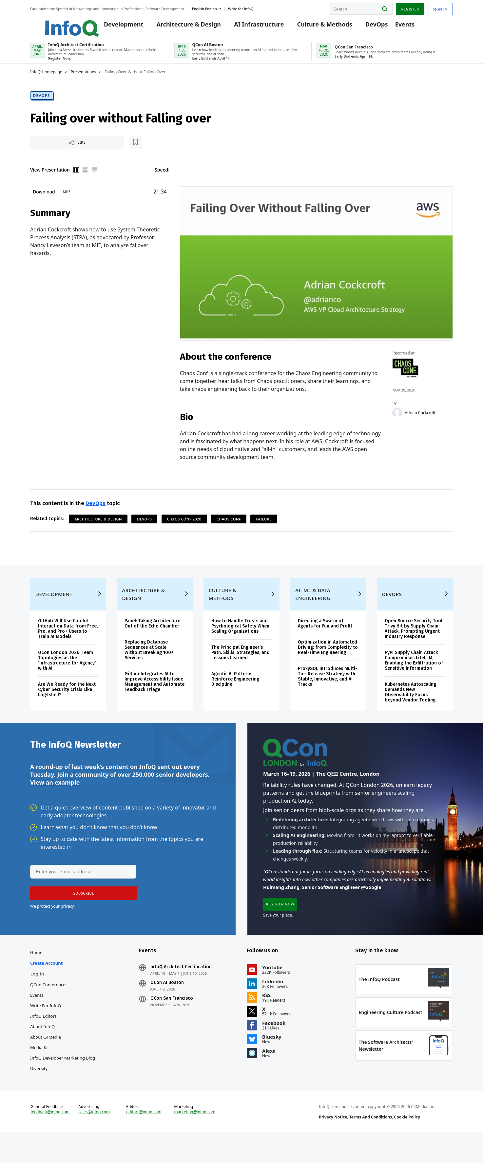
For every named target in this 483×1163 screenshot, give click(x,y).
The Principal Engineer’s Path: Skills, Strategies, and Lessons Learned (240, 666)
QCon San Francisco (171, 1019)
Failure (263, 526)
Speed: (162, 176)
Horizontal (85, 177)
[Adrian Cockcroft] (397, 420)
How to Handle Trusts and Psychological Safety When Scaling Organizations (240, 640)
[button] (81, 911)
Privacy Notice (333, 1144)
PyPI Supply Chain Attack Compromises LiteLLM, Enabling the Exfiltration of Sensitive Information (414, 674)
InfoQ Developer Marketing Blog (62, 1079)
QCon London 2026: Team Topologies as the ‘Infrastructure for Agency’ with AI (67, 674)
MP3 (66, 198)
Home (36, 974)
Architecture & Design (179, 27)
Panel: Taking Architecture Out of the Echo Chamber (152, 637)
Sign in (440, 7)
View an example (55, 800)
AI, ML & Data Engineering (312, 608)
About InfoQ (42, 1048)
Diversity (39, 1090)
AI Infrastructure (250, 27)
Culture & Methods (315, 27)
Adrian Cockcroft (420, 420)
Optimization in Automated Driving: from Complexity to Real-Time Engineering (328, 661)
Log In (37, 995)
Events (395, 27)
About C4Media (45, 1058)
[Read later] (69, 148)
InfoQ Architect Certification (181, 988)
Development (114, 27)
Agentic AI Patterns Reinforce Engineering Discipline (235, 693)
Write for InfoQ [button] (241, 7)
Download (44, 198)
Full (95, 177)
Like (48, 148)
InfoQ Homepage (46, 77)
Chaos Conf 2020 (184, 526)
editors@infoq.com (143, 1139)
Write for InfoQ (45, 1027)
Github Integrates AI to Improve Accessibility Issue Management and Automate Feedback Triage (154, 695)
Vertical (76, 177)
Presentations (83, 77)
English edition (204, 7)
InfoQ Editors (43, 1037)
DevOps (367, 27)
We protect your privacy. (52, 924)
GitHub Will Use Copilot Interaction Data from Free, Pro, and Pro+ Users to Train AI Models (68, 642)
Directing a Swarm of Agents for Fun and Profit (325, 637)
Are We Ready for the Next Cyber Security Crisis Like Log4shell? (67, 703)
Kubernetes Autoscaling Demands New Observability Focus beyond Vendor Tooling (410, 706)
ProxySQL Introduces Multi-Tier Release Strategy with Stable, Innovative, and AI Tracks (327, 690)
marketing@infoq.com (194, 1139)
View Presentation (50, 176)
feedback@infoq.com (49, 1139)
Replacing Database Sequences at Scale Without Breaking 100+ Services (149, 663)
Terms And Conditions (370, 1144)
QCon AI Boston (167, 1004)
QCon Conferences (49, 1006)
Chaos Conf (229, 526)
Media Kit (39, 1069)
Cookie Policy (407, 1144)
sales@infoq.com (94, 1139)
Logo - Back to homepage (57, 23)
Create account (46, 984)
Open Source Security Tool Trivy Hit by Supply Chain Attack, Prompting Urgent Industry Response (413, 642)
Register (410, 7)
